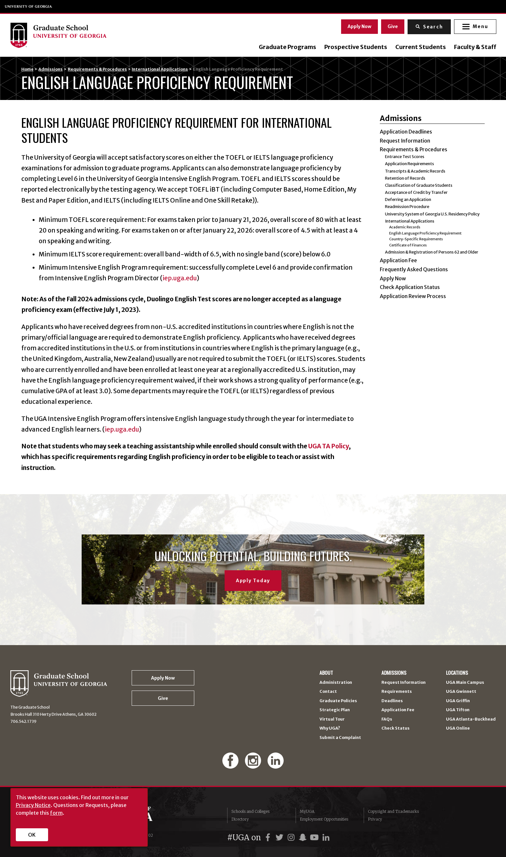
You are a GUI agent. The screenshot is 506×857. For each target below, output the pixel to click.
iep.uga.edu (180, 278)
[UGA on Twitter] (280, 837)
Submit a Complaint (340, 738)
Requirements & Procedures (97, 69)
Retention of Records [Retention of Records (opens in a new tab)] (405, 178)
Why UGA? (329, 728)
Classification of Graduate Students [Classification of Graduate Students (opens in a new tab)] (418, 185)
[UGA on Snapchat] (303, 837)
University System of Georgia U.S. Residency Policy (432, 214)
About (326, 672)
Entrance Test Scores (404, 156)
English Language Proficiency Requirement (425, 233)
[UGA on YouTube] (315, 837)
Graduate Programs (287, 47)
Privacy (375, 819)
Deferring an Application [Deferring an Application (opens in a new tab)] (408, 199)
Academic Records (404, 227)
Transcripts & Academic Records (415, 171)
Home (27, 69)
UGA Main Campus (465, 683)
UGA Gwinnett (461, 692)
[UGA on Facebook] (269, 837)
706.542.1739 (23, 721)
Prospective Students (355, 47)
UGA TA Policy (328, 446)
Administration (335, 683)
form (56, 813)
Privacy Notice (33, 805)
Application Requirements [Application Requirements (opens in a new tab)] (409, 163)
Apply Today (253, 580)
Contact (328, 692)
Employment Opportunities (324, 819)
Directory (240, 819)
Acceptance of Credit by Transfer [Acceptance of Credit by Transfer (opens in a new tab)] (416, 192)
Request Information (405, 140)
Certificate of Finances (408, 245)
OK (31, 835)
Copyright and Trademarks (393, 811)
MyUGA (307, 811)
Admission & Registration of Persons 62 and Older (431, 252)
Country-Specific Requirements (416, 239)
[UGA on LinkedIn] (326, 837)
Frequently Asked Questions (414, 269)
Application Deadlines (406, 131)
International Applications (160, 69)
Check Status (395, 728)
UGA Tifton (458, 710)
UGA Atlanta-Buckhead (471, 719)
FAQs (386, 719)
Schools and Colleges (250, 811)
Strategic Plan (334, 710)
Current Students (420, 47)
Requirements (396, 692)
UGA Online (458, 728)
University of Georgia (29, 6)
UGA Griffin (458, 701)
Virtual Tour (332, 719)
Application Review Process (413, 296)
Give (392, 26)
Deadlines (392, 701)
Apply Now (359, 26)
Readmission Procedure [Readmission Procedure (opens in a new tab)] (407, 206)
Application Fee (398, 260)
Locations (457, 672)
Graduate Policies (338, 701)
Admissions (50, 69)
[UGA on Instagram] (292, 837)
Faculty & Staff (474, 47)
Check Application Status (410, 287)
